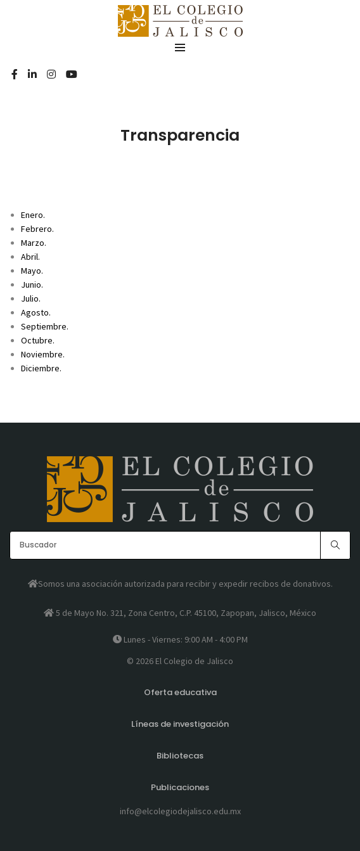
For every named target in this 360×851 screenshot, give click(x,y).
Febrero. (37, 228)
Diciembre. (41, 368)
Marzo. (33, 242)
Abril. (30, 256)
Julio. (31, 298)
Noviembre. (43, 354)
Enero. (33, 215)
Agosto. (36, 312)
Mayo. (32, 270)
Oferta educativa (180, 692)
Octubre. (38, 340)
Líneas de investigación (180, 724)
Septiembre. (44, 326)
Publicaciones (180, 787)
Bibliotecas (180, 756)
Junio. (32, 284)
